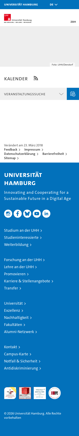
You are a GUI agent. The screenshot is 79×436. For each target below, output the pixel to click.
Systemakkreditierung (55, 389)
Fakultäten (13, 324)
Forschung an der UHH (23, 259)
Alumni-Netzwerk (19, 331)
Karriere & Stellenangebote (27, 281)
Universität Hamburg (21, 4)
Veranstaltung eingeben (73, 94)
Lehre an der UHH (19, 266)
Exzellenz (12, 310)
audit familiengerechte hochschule (10, 393)
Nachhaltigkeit (16, 317)
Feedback (10, 149)
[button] (53, 4)
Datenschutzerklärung (19, 154)
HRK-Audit (37, 391)
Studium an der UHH (21, 230)
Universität (13, 303)
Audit (23, 389)
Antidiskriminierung (21, 368)
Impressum (32, 149)
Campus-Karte (16, 354)
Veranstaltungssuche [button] (24, 94)
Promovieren (15, 273)
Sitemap (10, 158)
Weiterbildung (16, 244)
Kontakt (10, 346)
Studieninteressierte (21, 237)
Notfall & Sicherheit (20, 361)
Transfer (11, 288)
